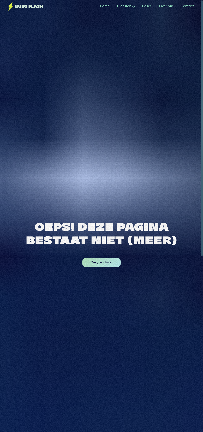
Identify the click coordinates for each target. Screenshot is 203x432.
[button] (124, 6)
